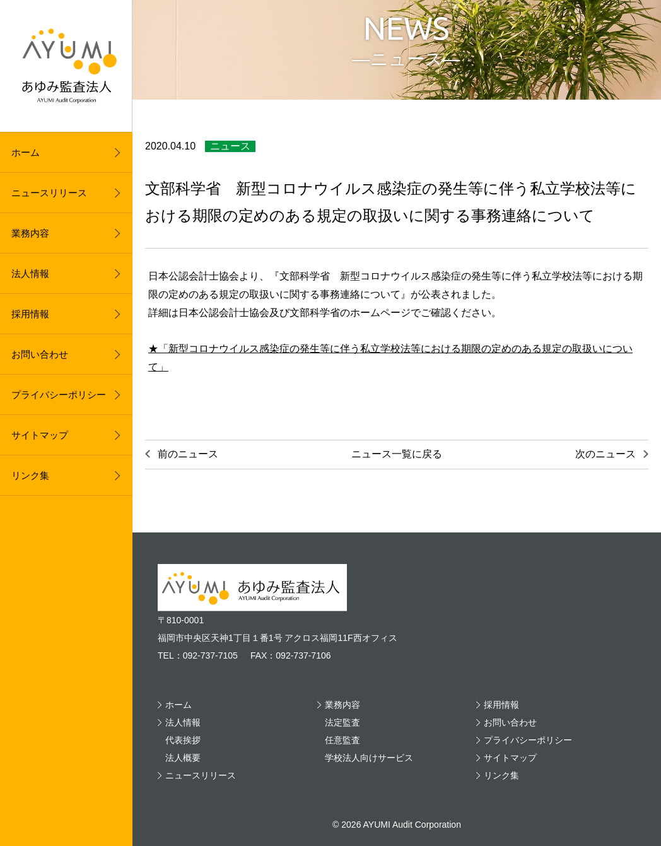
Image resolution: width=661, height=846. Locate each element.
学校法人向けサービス (369, 758)
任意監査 (342, 740)
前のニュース (188, 454)
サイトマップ (39, 435)
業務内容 (30, 233)
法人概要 (183, 758)
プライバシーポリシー (58, 394)
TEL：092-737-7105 (198, 655)
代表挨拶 (183, 740)
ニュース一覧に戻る (396, 454)
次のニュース (605, 454)
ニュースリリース (49, 192)
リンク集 (30, 475)
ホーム (25, 152)
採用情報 (30, 313)
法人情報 (30, 273)
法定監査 (342, 722)
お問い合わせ (39, 354)
